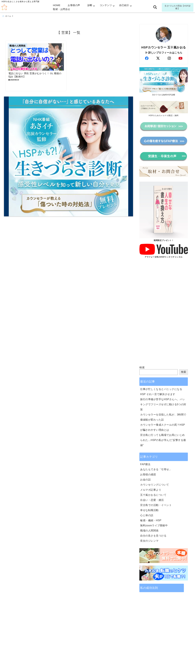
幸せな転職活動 (149, 510)
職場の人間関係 (149, 530)
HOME (56, 5)
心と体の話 (146, 515)
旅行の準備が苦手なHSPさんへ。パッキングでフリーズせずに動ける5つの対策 (163, 404)
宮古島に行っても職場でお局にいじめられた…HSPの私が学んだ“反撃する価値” (163, 439)
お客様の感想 (148, 474)
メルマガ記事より (150, 489)
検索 (142, 367)
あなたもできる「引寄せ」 (156, 469)
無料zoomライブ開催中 (154, 525)
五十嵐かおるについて (153, 494)
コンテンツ (106, 5)
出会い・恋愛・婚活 (152, 499)
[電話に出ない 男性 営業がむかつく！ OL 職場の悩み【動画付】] (36, 56)
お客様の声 (74, 5)
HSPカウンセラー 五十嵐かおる (163, 47)
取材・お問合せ (61, 9)
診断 (89, 5)
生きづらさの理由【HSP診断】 (178, 7)
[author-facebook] (147, 58)
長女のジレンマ (149, 540)
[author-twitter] (158, 58)
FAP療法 (145, 464)
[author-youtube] (180, 58)
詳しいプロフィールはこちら (163, 52)
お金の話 (145, 479)
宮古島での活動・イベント (156, 505)
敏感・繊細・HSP (150, 520)
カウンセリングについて (154, 484)
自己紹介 (124, 5)
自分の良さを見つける (153, 535)
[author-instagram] (169, 58)
